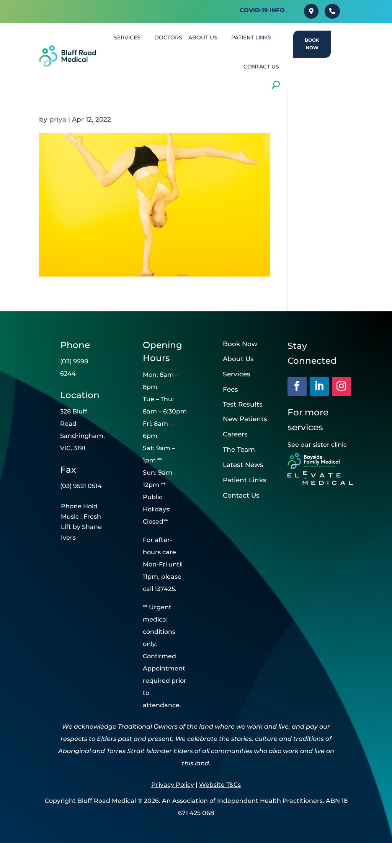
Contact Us (241, 495)
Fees (230, 389)
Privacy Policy (172, 784)
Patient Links (244, 480)
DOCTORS (168, 37)
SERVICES (127, 37)
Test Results (243, 404)
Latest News (243, 465)
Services (236, 374)
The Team (239, 449)
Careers (235, 434)
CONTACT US (261, 66)
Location (80, 395)
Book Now (312, 43)
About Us (202, 37)
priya (57, 119)
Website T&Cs (220, 784)
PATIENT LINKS (251, 37)
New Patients (245, 419)
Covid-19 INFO (262, 10)
